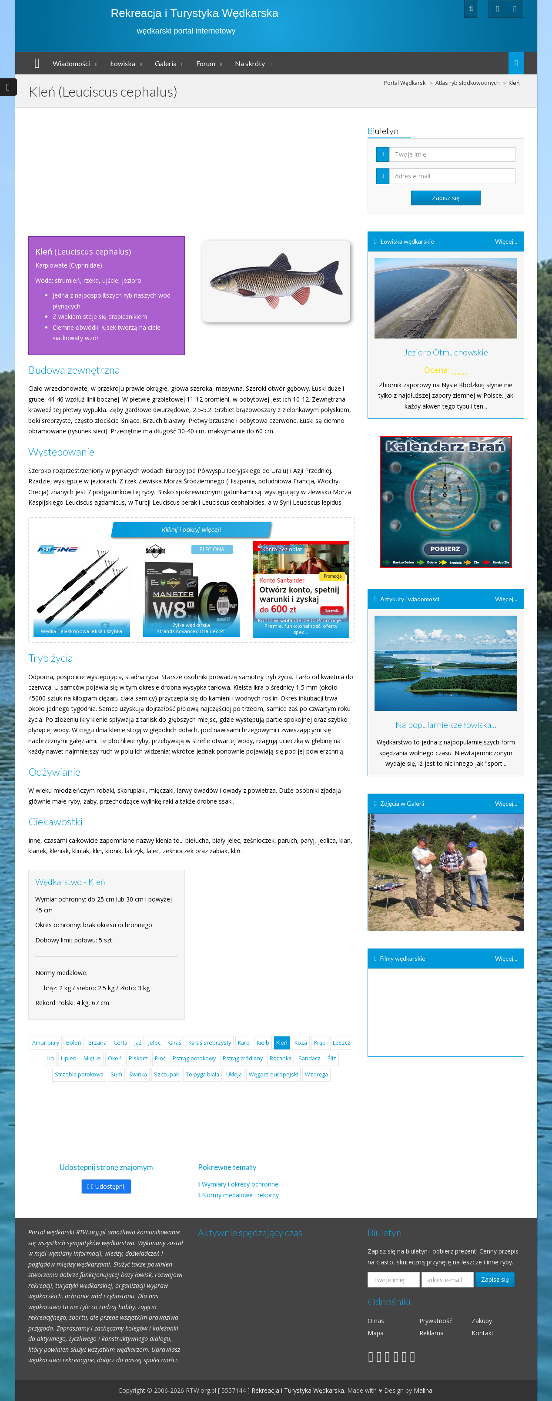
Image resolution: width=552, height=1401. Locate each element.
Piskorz (138, 1058)
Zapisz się (495, 1279)
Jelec (154, 1042)
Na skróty (250, 63)
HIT (47, 549)
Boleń (73, 1042)
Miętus (92, 1058)
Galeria (166, 63)
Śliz (332, 1058)
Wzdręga (316, 1074)
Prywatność (435, 1321)
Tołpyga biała (202, 1074)
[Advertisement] (191, 168)
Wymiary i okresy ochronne (240, 1184)
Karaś (174, 1042)
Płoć (160, 1058)
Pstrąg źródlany (243, 1058)
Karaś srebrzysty (209, 1042)
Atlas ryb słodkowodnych (467, 83)
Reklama (431, 1333)
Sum (116, 1074)
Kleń (282, 1042)
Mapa (376, 1333)
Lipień (69, 1058)
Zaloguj (436, 8)
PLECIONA (212, 549)
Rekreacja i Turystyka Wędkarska (195, 13)
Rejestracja (396, 8)
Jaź (137, 1042)
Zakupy (482, 1321)
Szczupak (166, 1074)
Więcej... (506, 241)
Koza (300, 1042)
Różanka (280, 1058)
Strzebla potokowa (79, 1074)
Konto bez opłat (282, 549)
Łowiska (122, 63)
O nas (376, 1321)
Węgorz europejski (273, 1074)
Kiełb (263, 1042)
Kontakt (483, 1333)
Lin (50, 1058)
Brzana (97, 1042)
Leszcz (342, 1042)
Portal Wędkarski (405, 83)
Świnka (138, 1074)
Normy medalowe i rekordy (240, 1195)
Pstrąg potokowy (194, 1058)
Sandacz (309, 1058)
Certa (120, 1042)
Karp (244, 1042)
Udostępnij (106, 1186)
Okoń (115, 1058)
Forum (205, 63)
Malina (423, 1390)
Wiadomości (71, 63)
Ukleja (234, 1074)
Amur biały (45, 1042)
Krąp (320, 1042)
